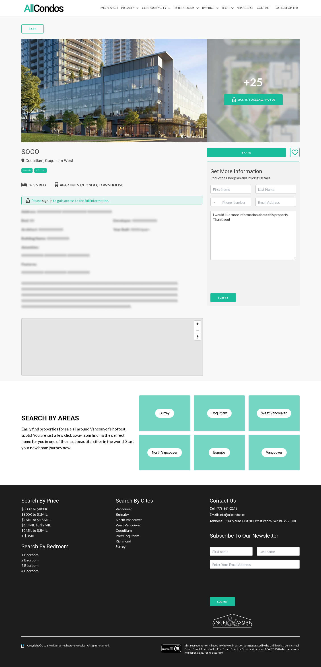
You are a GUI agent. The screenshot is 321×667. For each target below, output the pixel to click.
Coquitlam (124, 530)
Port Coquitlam (127, 536)
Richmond (123, 541)
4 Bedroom (30, 571)
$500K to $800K (34, 509)
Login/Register (286, 8)
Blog (226, 8)
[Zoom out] (197, 330)
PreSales (127, 8)
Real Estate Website (74, 645)
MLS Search (109, 8)
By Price (208, 8)
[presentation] (244, 285)
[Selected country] (213, 202)
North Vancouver (129, 519)
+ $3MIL (28, 536)
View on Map (191, 136)
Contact (264, 8)
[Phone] (230, 202)
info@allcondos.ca (232, 515)
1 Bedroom (30, 555)
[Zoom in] (197, 324)
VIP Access (245, 8)
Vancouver (124, 509)
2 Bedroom (30, 560)
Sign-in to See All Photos (253, 99)
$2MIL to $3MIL (34, 530)
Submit (223, 297)
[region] (112, 347)
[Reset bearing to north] (197, 337)
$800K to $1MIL (34, 514)
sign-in (47, 200)
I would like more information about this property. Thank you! (253, 235)
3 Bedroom (30, 565)
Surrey (121, 546)
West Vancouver (128, 525)
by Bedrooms (184, 8)
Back (32, 29)
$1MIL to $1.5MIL (35, 519)
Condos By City (154, 8)
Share (246, 152)
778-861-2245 (227, 508)
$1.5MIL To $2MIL (36, 525)
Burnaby (122, 514)
